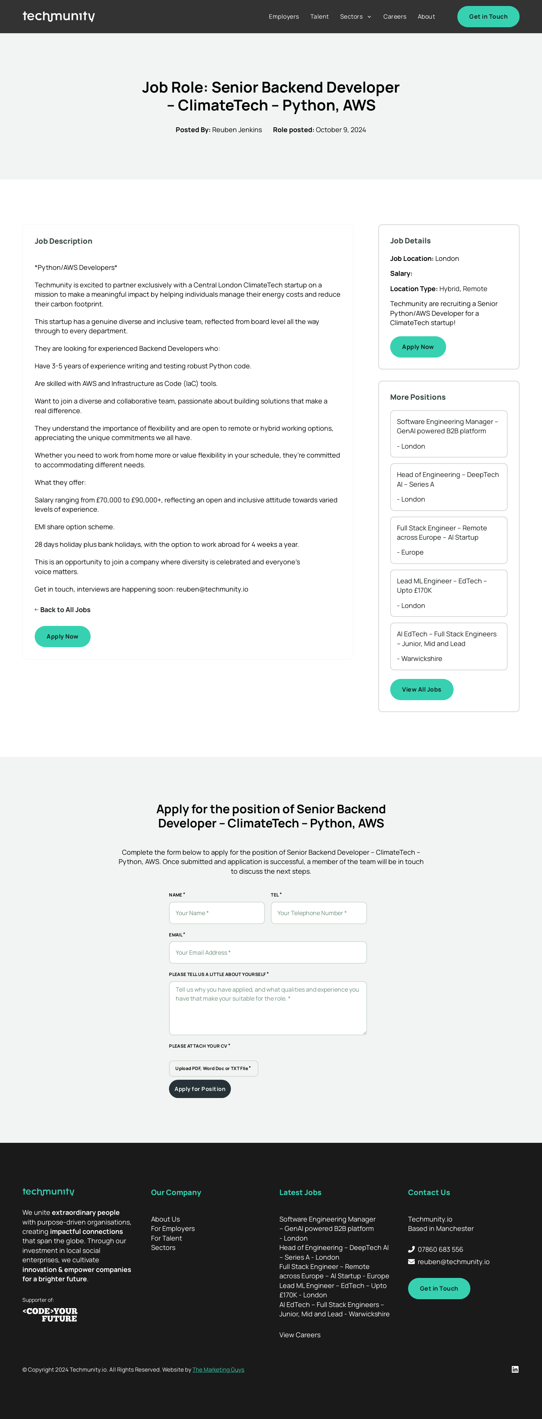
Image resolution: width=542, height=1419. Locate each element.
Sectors (351, 16)
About (426, 16)
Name (175, 895)
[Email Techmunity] (449, 1261)
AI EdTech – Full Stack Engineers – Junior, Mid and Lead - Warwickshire (334, 1309)
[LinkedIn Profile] (515, 1369)
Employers (284, 16)
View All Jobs (422, 689)
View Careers (299, 1334)
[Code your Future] (78, 1316)
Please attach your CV (198, 1046)
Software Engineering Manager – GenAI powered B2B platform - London (327, 1228)
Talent (319, 16)
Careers (395, 16)
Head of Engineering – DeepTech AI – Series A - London (334, 1252)
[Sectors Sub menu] (369, 17)
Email (175, 935)
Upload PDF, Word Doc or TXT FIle (211, 1068)
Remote (475, 288)
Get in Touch (488, 16)
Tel (275, 895)
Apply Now (63, 636)
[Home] (58, 16)
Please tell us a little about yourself (217, 974)
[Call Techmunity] (449, 1249)
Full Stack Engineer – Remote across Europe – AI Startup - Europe (334, 1271)
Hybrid (449, 288)
